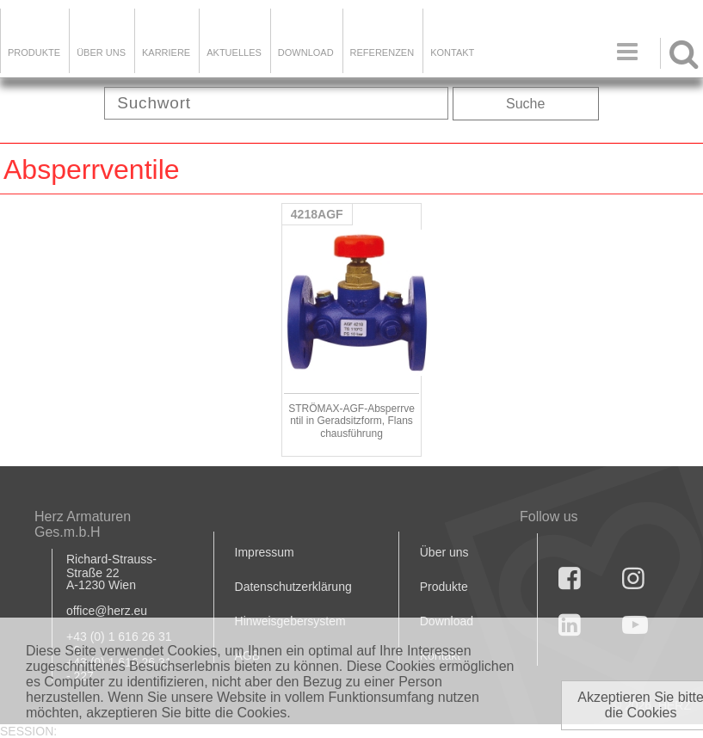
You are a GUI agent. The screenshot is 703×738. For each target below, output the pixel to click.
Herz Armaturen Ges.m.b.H (82, 524)
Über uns (444, 552)
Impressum (264, 552)
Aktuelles (234, 52)
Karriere (166, 52)
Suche (525, 103)
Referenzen (382, 52)
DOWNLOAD (306, 52)
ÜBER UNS (101, 52)
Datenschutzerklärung (293, 586)
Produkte (34, 52)
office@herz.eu (106, 611)
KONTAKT (452, 52)
